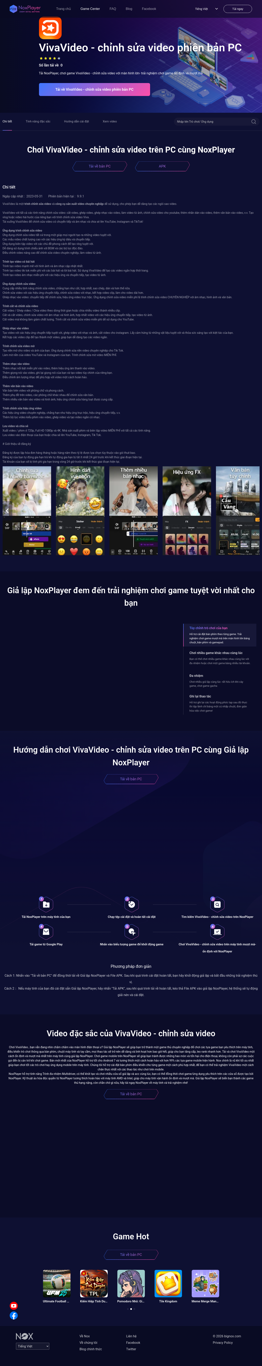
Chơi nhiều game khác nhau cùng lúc (216, 653)
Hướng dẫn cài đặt (76, 121)
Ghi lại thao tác (200, 696)
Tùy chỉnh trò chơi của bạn (208, 628)
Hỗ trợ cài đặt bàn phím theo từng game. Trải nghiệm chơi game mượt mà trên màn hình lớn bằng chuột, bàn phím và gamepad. (219, 638)
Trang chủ (63, 9)
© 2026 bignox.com (227, 1336)
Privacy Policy (223, 1343)
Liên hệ (131, 1336)
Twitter (131, 1349)
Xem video (110, 121)
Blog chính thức (91, 1349)
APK (162, 166)
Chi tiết (7, 121)
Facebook (149, 9)
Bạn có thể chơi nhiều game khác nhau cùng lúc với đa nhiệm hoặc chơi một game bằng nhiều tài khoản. (219, 661)
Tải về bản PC (99, 166)
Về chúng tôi (88, 1343)
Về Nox (85, 1336)
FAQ (113, 9)
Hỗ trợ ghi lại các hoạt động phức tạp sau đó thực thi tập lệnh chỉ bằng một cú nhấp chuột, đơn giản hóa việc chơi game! (218, 706)
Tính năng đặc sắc (38, 121)
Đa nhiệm (196, 676)
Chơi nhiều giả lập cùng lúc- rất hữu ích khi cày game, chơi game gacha (216, 683)
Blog (129, 9)
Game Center (90, 9)
